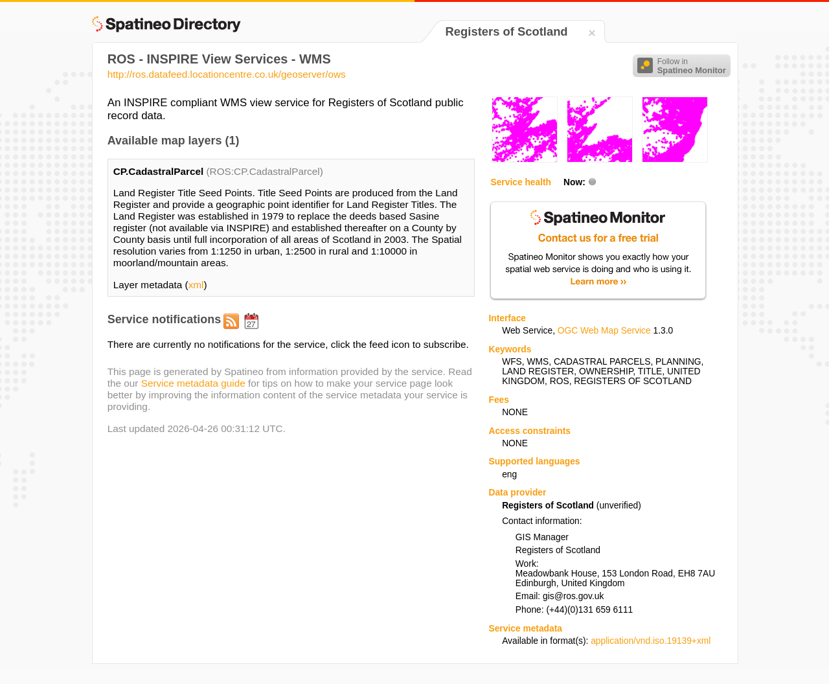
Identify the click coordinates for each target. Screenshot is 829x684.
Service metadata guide (193, 383)
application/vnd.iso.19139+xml (650, 641)
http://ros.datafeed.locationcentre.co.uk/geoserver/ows (227, 74)
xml (196, 284)
